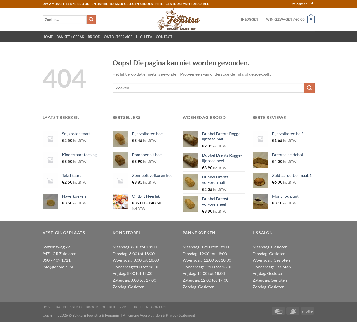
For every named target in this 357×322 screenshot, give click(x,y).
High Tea (144, 37)
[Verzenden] (91, 19)
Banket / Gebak (71, 37)
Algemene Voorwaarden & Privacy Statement (159, 315)
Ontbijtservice (118, 37)
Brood (94, 37)
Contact (164, 37)
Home (48, 37)
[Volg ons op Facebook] (312, 4)
